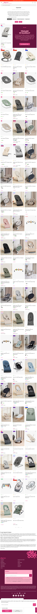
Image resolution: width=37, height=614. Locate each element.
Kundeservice (2, 559)
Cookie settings (3, 565)
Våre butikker (19, 565)
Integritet (19, 563)
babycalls (9, 545)
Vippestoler (23, 9)
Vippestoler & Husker (18, 9)
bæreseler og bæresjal (26, 545)
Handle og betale (20, 562)
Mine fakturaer (2, 562)
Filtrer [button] (16, 21)
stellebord (21, 545)
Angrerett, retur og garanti (21, 559)
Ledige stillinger (3, 566)
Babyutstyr (13, 9)
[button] (1, 2)
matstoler (18, 545)
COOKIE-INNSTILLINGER (17, 611)
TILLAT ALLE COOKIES (7, 611)
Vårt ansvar (19, 566)
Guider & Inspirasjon (3, 563)
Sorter (20, 21)
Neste (21, 527)
